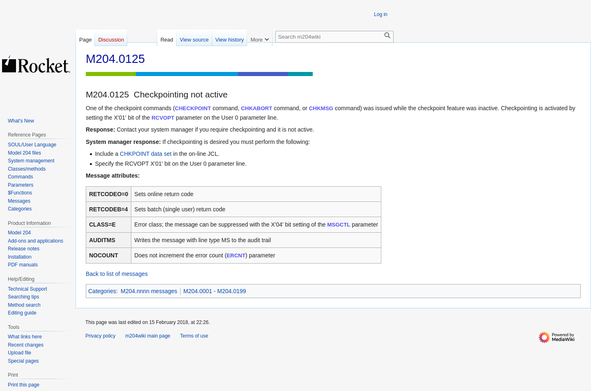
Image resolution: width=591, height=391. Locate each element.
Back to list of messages (117, 274)
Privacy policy (100, 336)
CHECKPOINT (193, 108)
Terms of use (194, 336)
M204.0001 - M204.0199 (214, 291)
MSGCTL (338, 225)
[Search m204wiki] (334, 37)
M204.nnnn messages (149, 291)
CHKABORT (256, 108)
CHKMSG (321, 108)
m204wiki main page (147, 336)
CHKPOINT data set (146, 153)
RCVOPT (162, 118)
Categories (102, 291)
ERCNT (236, 255)
